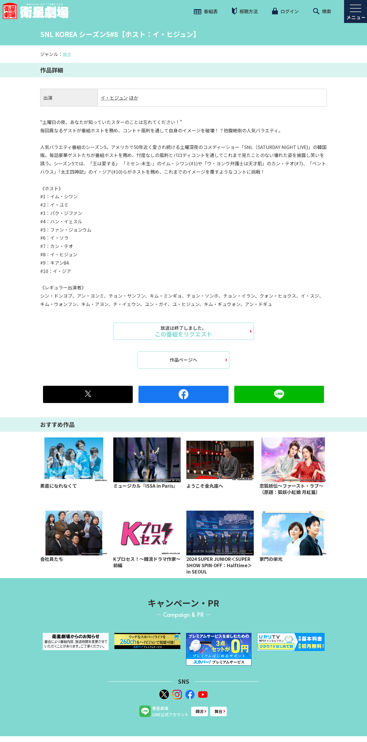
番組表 (206, 11)
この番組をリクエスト (183, 331)
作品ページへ (183, 359)
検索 (322, 11)
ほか (133, 97)
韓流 (67, 54)
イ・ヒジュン (114, 97)
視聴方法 (245, 11)
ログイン (285, 11)
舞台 (218, 711)
